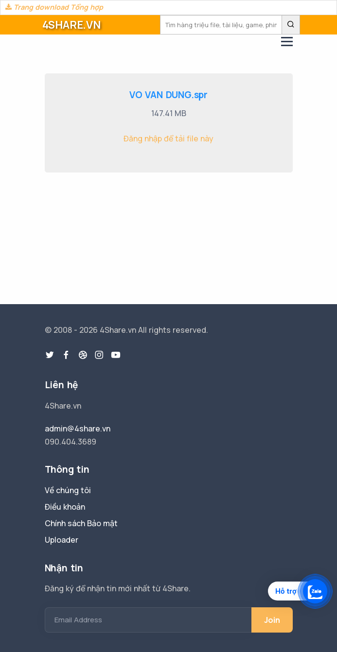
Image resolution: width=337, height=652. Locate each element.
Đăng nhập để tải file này (168, 138)
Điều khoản (65, 506)
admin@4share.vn (77, 428)
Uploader (61, 539)
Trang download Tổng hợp (54, 7)
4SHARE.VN (71, 24)
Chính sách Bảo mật (81, 523)
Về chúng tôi (68, 490)
